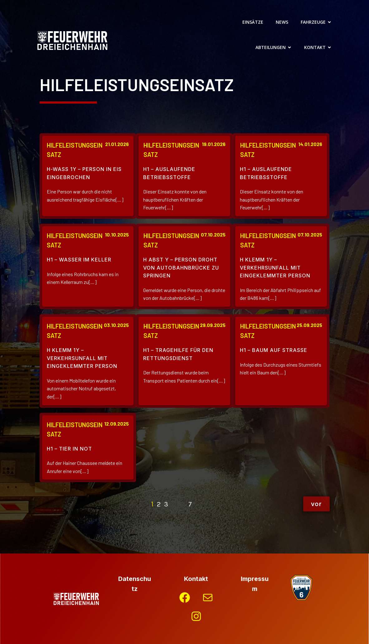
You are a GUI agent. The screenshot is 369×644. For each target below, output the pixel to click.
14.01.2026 (310, 144)
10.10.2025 (117, 234)
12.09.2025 (116, 424)
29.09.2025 (213, 325)
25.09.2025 (309, 325)
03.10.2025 (116, 325)
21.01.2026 (117, 144)
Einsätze (252, 22)
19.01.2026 (214, 144)
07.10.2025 (213, 234)
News (282, 22)
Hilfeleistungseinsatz (75, 149)
